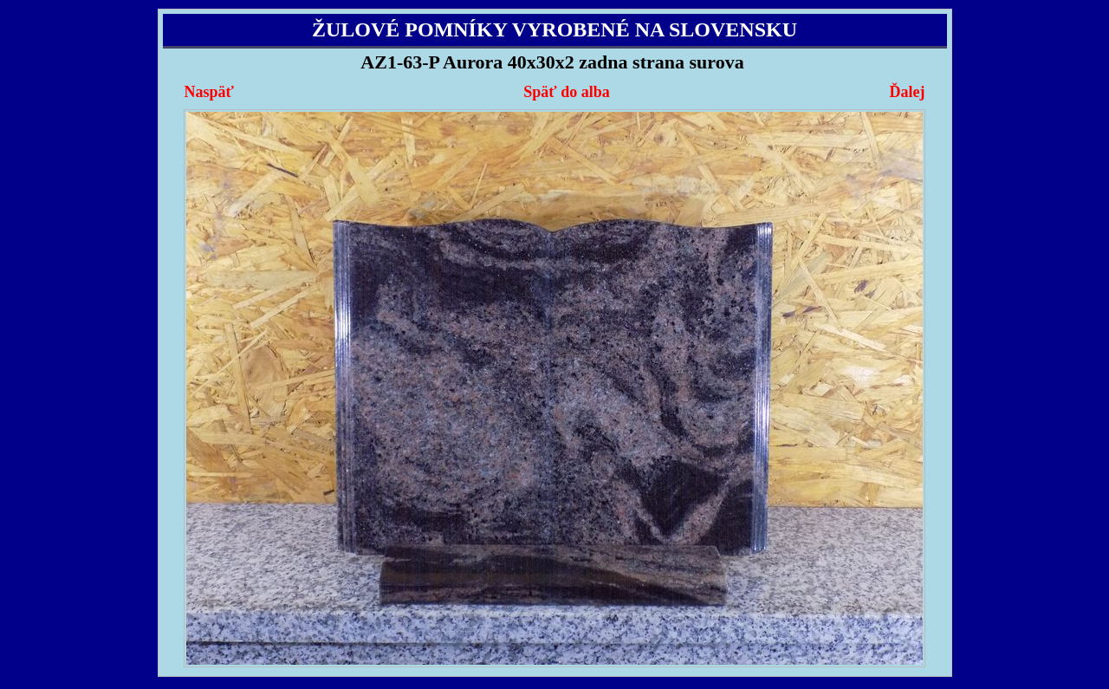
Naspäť (209, 92)
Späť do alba (566, 92)
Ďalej (906, 92)
